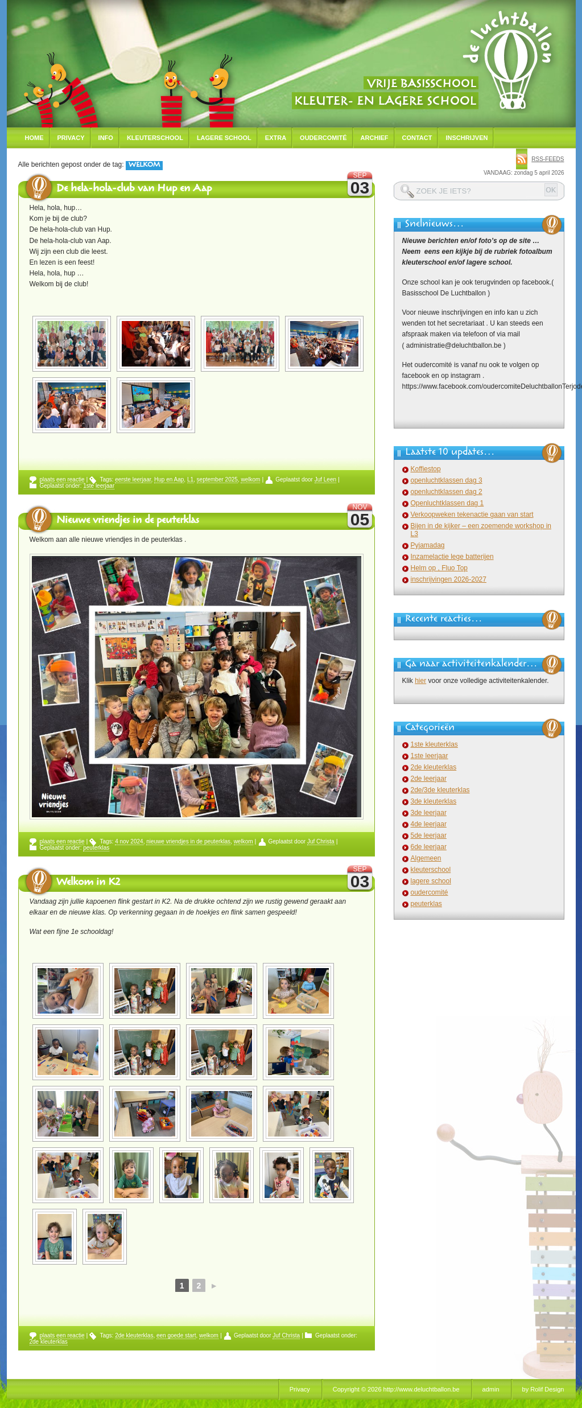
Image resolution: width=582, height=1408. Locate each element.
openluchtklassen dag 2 (446, 492)
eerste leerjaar (133, 479)
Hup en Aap (169, 479)
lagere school (431, 881)
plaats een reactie (62, 479)
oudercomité (429, 892)
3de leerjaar (429, 813)
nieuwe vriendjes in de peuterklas (188, 841)
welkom (250, 479)
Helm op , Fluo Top (439, 568)
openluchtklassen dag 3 (446, 480)
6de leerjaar (429, 847)
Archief (375, 137)
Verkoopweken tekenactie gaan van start (472, 514)
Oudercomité (323, 137)
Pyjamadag (428, 545)
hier (420, 681)
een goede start (176, 1335)
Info (105, 137)
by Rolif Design (543, 1389)
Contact (417, 137)
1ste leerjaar (98, 486)
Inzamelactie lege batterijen (452, 557)
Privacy (71, 137)
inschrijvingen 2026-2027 (448, 579)
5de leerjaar (429, 835)
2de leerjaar (429, 779)
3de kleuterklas (434, 801)
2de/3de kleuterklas (440, 790)
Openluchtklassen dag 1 (447, 503)
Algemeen (426, 858)
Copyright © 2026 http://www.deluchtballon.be (396, 1389)
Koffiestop (426, 469)
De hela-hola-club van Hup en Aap (134, 189)
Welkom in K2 (88, 883)
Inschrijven (466, 137)
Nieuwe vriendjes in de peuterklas (127, 521)
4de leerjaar (429, 824)
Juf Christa (321, 841)
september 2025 (217, 479)
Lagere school (224, 137)
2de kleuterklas (134, 1335)
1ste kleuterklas (434, 744)
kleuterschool (431, 870)
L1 (190, 479)
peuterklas (96, 848)
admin (491, 1389)
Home (34, 137)
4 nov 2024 (129, 841)
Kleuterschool (155, 137)
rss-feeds (547, 159)
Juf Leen (325, 479)
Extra (275, 137)
